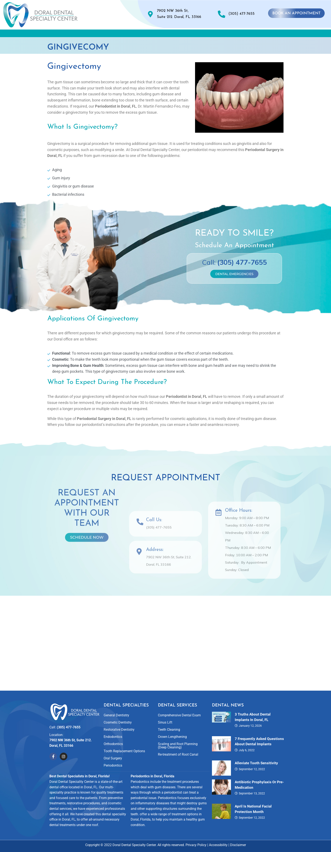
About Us (73, 34)
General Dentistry (116, 715)
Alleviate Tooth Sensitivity (256, 763)
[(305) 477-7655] (221, 14)
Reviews (212, 34)
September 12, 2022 (252, 769)
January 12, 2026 (250, 726)
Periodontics (113, 766)
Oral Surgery (113, 758)
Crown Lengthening (172, 737)
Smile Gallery (180, 34)
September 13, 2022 (252, 793)
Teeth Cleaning (169, 730)
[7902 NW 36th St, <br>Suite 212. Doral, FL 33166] (150, 14)
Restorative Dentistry (119, 730)
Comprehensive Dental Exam (179, 715)
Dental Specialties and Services (125, 34)
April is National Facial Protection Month (253, 809)
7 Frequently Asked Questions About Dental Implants (259, 741)
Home (46, 34)
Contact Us (280, 34)
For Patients (244, 34)
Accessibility (218, 845)
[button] (73, 34)
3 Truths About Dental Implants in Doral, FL (253, 717)
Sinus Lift (165, 723)
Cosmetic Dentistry (118, 723)
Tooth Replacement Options (124, 751)
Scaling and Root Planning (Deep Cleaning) (178, 745)
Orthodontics (113, 744)
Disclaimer (238, 845)
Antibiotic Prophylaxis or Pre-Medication (259, 785)
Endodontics (113, 737)
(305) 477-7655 (241, 14)
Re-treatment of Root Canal (178, 755)
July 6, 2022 (247, 750)
